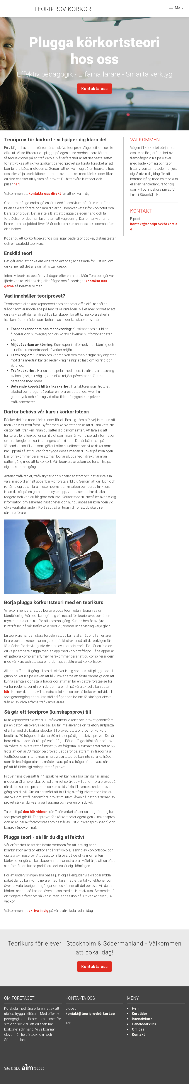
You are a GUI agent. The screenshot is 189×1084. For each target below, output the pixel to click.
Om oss (138, 1029)
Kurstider (139, 1014)
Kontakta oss (94, 88)
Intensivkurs (142, 1019)
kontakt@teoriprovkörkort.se (90, 1014)
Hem (136, 1008)
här (16, 184)
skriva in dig (38, 911)
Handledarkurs (144, 1024)
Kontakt (138, 1034)
